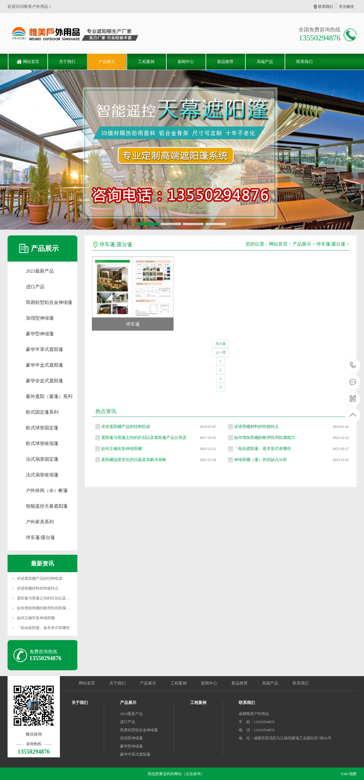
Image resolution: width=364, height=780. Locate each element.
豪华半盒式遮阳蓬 (44, 365)
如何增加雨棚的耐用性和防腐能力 (45, 608)
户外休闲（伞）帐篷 (47, 490)
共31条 (220, 344)
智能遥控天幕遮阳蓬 (47, 506)
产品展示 (107, 62)
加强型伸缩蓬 (40, 318)
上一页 (220, 352)
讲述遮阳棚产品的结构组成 (39, 578)
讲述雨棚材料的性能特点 (37, 588)
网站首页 (31, 62)
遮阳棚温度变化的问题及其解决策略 (133, 459)
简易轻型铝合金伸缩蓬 (49, 302)
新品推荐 (225, 62)
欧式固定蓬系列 (42, 412)
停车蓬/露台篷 (40, 537)
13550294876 (353, 365)
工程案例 (146, 62)
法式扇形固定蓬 (42, 459)
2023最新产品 (40, 271)
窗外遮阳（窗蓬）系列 (49, 396)
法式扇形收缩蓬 (42, 474)
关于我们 (67, 62)
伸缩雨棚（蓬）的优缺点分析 (260, 459)
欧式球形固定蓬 (42, 427)
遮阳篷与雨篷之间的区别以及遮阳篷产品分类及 (56, 598)
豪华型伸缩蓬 (40, 333)
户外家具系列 (40, 521)
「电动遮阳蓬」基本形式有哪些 (43, 628)
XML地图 (348, 774)
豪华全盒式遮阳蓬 (44, 380)
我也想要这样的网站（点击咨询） (176, 774)
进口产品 (35, 286)
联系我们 (325, 6)
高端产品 (265, 62)
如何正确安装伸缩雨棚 (36, 618)
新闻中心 (186, 62)
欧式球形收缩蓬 (42, 443)
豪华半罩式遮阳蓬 (44, 349)
